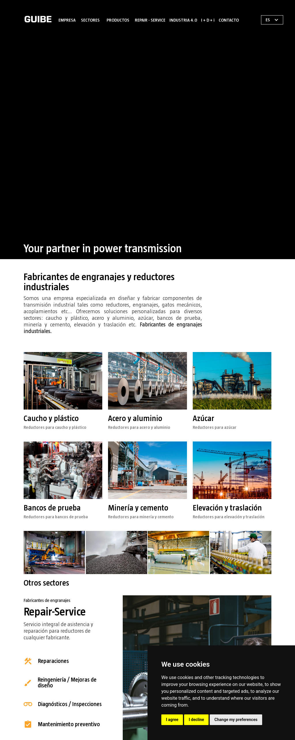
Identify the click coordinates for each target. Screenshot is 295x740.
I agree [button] (172, 719)
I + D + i (208, 20)
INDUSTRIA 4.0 (183, 20)
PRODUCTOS (118, 20)
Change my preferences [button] (235, 719)
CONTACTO (229, 20)
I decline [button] (196, 719)
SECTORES (90, 20)
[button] (90, 19)
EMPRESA (66, 20)
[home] (38, 19)
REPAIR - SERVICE (150, 20)
